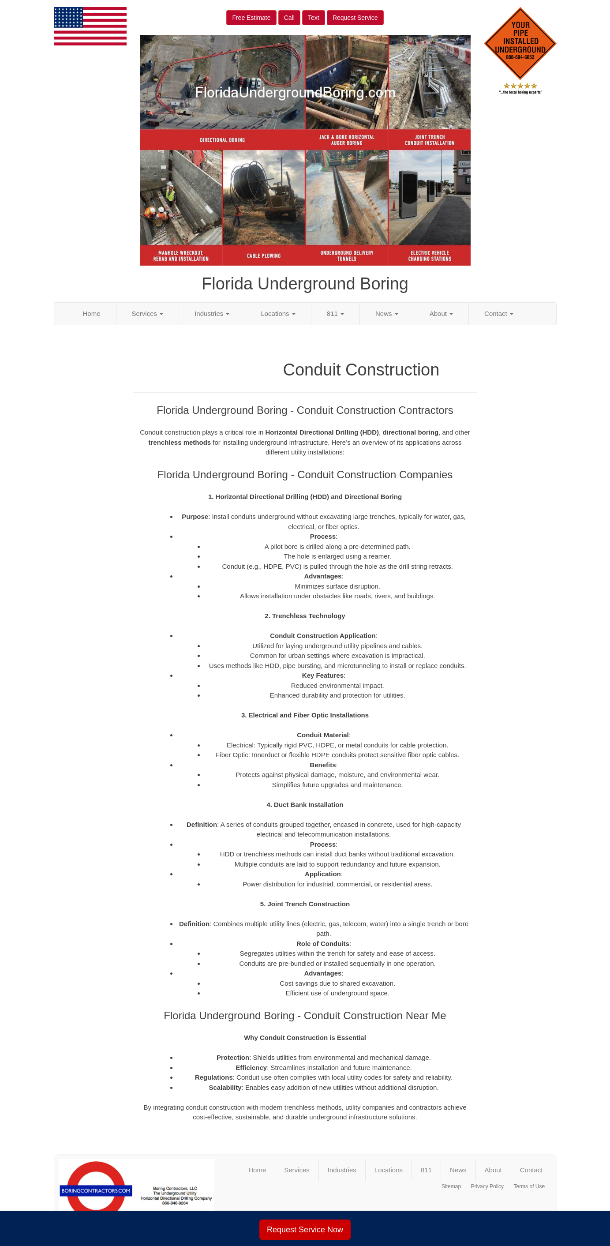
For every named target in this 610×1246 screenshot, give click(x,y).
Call (289, 17)
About (441, 313)
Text (313, 17)
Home (92, 313)
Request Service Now (305, 1229)
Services (148, 313)
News (386, 313)
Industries (212, 313)
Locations (278, 313)
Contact (498, 313)
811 (335, 313)
